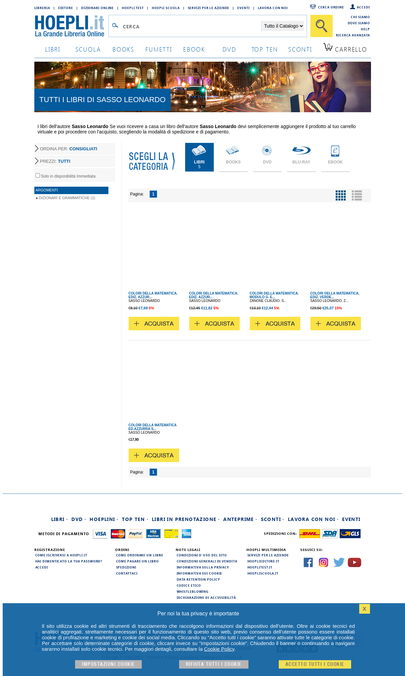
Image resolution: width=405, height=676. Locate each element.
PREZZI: (55, 161)
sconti (300, 49)
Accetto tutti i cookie (314, 664)
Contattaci (127, 573)
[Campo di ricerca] (192, 26)
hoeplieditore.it (263, 561)
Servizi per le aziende (209, 8)
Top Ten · (135, 519)
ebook (194, 49)
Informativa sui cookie (200, 573)
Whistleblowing (193, 591)
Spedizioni (126, 567)
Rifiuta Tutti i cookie (214, 664)
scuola (88, 49)
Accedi (363, 7)
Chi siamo (360, 17)
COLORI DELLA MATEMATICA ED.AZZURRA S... (153, 427)
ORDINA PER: (68, 148)
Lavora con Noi (273, 8)
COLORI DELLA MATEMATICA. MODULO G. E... (274, 295)
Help (365, 29)
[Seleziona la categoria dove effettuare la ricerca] (283, 26)
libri (52, 49)
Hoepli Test (133, 8)
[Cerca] (321, 26)
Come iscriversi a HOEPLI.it (61, 555)
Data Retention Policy (198, 579)
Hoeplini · (104, 519)
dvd (229, 49)
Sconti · (272, 519)
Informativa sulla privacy (203, 567)
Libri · (59, 519)
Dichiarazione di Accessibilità (206, 597)
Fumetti (158, 49)
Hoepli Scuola (166, 8)
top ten (264, 49)
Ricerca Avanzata (353, 35)
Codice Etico (189, 585)
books (123, 49)
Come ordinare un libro (140, 555)
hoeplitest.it (260, 567)
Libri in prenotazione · (186, 519)
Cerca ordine (331, 7)
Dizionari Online (97, 8)
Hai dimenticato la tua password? (69, 561)
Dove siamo (359, 23)
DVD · (78, 519)
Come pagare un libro (137, 561)
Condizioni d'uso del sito (202, 555)
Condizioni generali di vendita (207, 561)
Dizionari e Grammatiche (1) (67, 198)
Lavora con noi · (313, 519)
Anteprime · (240, 519)
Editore (65, 8)
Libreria (42, 8)
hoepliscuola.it (263, 573)
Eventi (243, 8)
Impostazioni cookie (108, 664)
